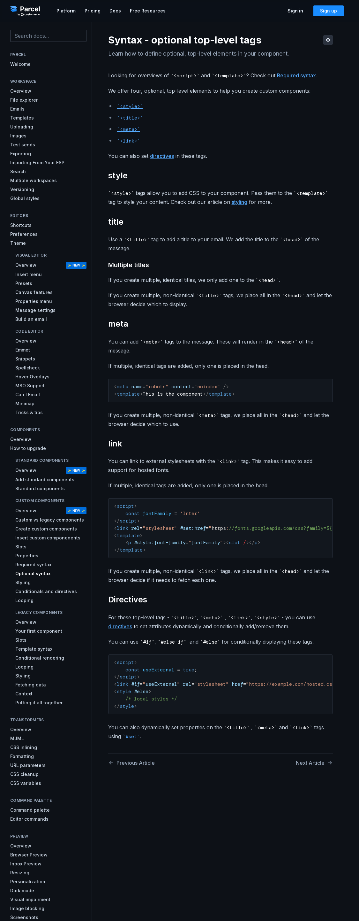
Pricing (93, 10)
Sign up (328, 10)
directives (162, 156)
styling (239, 202)
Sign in (295, 10)
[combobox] (48, 36)
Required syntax (296, 75)
